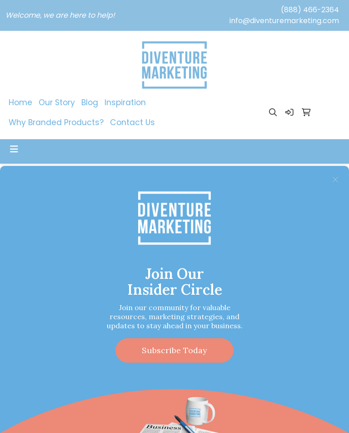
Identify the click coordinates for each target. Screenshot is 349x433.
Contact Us (132, 122)
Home (20, 102)
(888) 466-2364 (310, 10)
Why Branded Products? (56, 122)
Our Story (57, 102)
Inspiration (125, 102)
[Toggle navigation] (14, 149)
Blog (89, 102)
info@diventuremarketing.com (284, 20)
